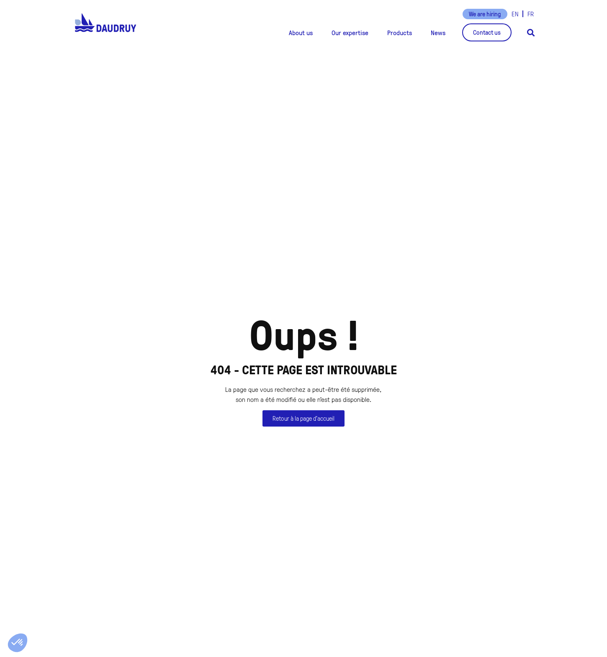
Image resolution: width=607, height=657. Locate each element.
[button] (301, 33)
